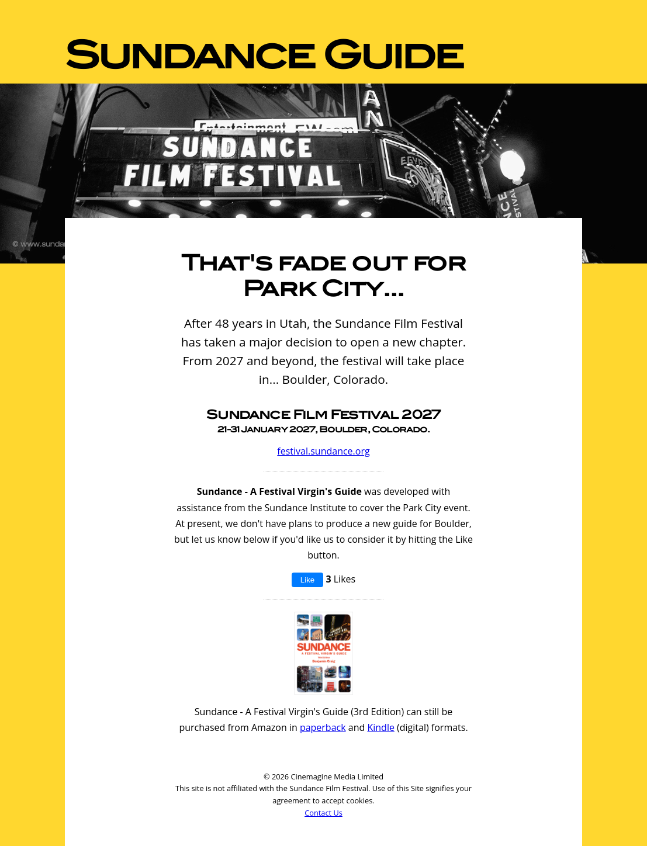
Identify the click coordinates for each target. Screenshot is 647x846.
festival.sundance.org (323, 451)
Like (307, 579)
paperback (323, 727)
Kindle (380, 727)
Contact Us (323, 812)
